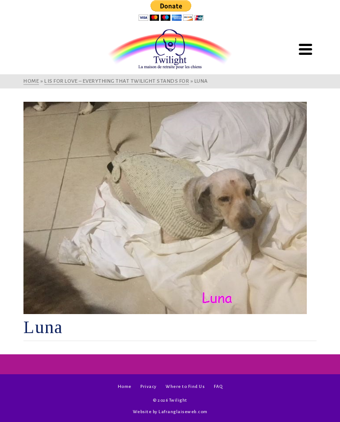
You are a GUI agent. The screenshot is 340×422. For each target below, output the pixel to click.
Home (124, 386)
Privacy (148, 386)
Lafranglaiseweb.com (183, 411)
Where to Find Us (185, 386)
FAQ (218, 386)
